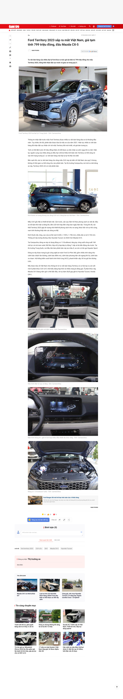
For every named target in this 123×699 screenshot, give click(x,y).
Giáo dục (88, 30)
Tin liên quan (21, 575)
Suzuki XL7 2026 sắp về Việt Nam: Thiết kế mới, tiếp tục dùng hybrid (73, 626)
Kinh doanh (45, 30)
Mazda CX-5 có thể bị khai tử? (26, 594)
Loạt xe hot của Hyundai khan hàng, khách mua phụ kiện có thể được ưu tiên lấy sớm (49, 596)
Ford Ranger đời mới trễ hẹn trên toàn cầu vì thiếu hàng (61, 497)
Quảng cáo (82, 26)
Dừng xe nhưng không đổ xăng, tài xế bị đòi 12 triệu (49, 626)
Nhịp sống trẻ (66, 30)
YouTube (62, 26)
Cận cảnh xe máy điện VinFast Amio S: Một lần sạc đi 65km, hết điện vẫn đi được (73, 649)
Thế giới (33, 30)
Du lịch (59, 30)
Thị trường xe (34, 559)
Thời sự (28, 30)
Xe (56, 30)
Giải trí (77, 30)
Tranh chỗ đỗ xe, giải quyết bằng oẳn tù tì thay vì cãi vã (24, 626)
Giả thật (104, 30)
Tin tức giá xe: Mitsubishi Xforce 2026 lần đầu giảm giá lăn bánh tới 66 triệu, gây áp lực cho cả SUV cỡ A (25, 650)
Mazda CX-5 (54, 548)
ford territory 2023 (27, 548)
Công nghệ (52, 30)
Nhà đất (93, 30)
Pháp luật (39, 30)
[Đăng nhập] (94, 26)
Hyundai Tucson (66, 548)
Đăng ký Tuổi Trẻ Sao (104, 26)
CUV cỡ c (39, 548)
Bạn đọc (109, 30)
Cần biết (72, 26)
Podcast (52, 26)
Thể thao (82, 30)
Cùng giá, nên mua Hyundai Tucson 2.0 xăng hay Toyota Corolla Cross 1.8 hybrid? (71, 595)
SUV (46, 548)
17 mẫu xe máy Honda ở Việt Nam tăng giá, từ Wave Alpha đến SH (49, 649)
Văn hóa (72, 30)
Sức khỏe (98, 30)
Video (24, 30)
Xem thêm (20, 565)
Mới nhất (13, 30)
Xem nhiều (19, 30)
